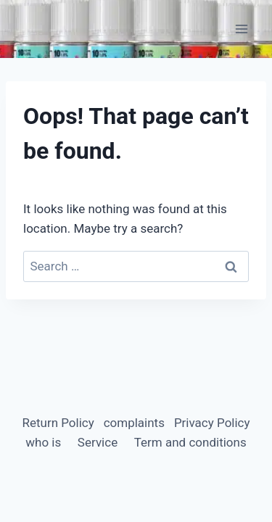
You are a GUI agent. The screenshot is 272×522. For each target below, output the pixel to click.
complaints (134, 422)
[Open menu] (241, 28)
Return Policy (58, 422)
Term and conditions (190, 442)
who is (43, 442)
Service (98, 442)
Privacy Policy (212, 422)
